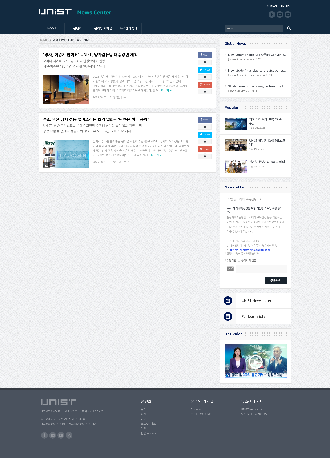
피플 (143, 414)
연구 (126, 159)
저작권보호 (71, 411)
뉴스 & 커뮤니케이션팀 (254, 414)
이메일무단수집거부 (93, 411)
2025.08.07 (99, 97)
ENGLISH (286, 6)
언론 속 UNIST (149, 433)
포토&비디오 (148, 423)
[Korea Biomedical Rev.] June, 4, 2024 (250, 75)
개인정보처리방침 (50, 411)
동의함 (232, 260)
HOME (51, 28)
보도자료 (196, 409)
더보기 (165, 90)
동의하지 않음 (248, 260)
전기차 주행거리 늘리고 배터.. (268, 161)
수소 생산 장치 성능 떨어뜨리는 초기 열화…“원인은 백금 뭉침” (96, 117)
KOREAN (272, 6)
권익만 (116, 97)
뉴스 (126, 97)
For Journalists (253, 316)
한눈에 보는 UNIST (202, 414)
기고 (143, 428)
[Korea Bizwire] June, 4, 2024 (245, 59)
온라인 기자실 (103, 28)
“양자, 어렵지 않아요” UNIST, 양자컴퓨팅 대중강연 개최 (90, 55)
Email (230, 269)
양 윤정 (117, 159)
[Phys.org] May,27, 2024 (242, 91)
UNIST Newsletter (256, 300)
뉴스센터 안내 (129, 28)
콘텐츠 (77, 28)
